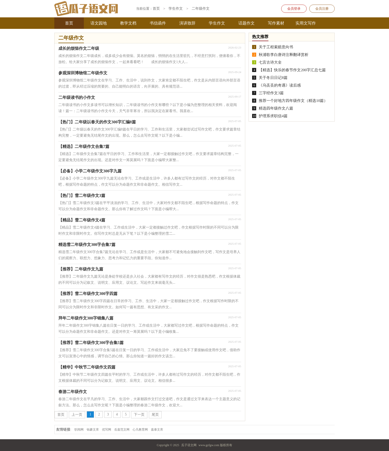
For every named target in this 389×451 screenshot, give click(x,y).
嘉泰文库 (157, 429)
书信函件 (158, 23)
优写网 (106, 429)
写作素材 (276, 23)
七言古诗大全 (270, 62)
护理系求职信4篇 (273, 116)
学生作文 (217, 23)
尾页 (155, 415)
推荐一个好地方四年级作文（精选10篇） (293, 101)
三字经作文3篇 (271, 93)
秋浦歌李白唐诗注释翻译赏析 (283, 55)
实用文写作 (305, 23)
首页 (69, 23)
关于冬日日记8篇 (273, 78)
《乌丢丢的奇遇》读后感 (280, 85)
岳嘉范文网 (121, 429)
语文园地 (98, 23)
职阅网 (79, 429)
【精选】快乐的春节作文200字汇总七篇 (292, 70)
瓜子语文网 (189, 445)
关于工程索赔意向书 (276, 47)
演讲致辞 (187, 23)
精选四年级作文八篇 (276, 108)
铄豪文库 (93, 429)
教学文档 (128, 23)
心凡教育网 (140, 429)
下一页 (139, 415)
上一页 (77, 415)
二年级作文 (201, 9)
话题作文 (246, 23)
